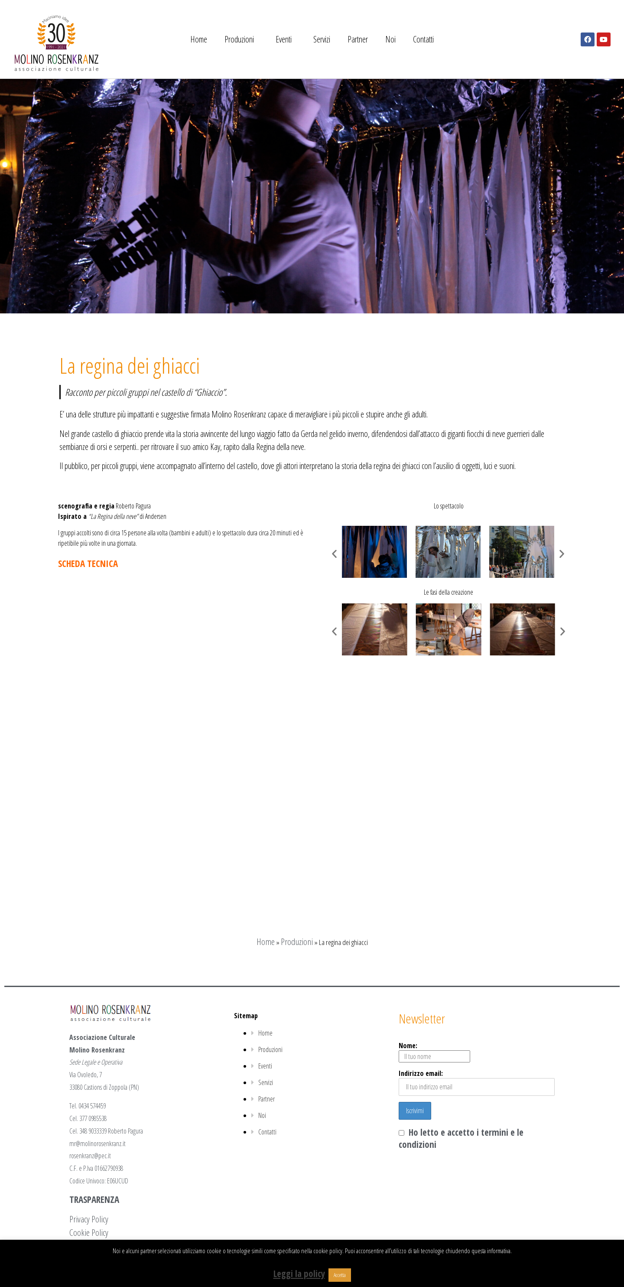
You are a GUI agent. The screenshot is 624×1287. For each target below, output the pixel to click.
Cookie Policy (88, 1232)
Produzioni (241, 39)
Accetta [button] (340, 1275)
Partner (358, 39)
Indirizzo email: (477, 1082)
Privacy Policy (88, 1219)
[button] (334, 553)
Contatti (423, 39)
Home (198, 39)
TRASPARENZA (94, 1199)
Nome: (434, 1051)
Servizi (321, 39)
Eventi (286, 39)
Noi (390, 39)
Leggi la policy (299, 1273)
